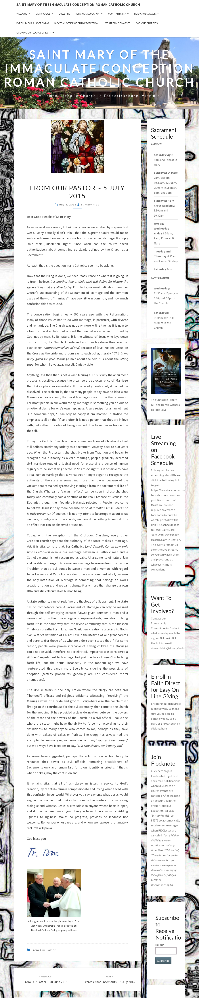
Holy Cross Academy (146, 13)
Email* (166, 948)
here (164, 728)
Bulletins (64, 13)
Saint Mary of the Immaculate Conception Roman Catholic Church (78, 4)
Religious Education (88, 13)
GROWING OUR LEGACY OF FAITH (33, 32)
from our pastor (44, 950)
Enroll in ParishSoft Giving (32, 23)
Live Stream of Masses (117, 23)
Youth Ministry (117, 13)
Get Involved (43, 13)
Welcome (21, 13)
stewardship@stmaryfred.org (169, 648)
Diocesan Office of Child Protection (76, 23)
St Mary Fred (90, 204)
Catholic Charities (147, 23)
